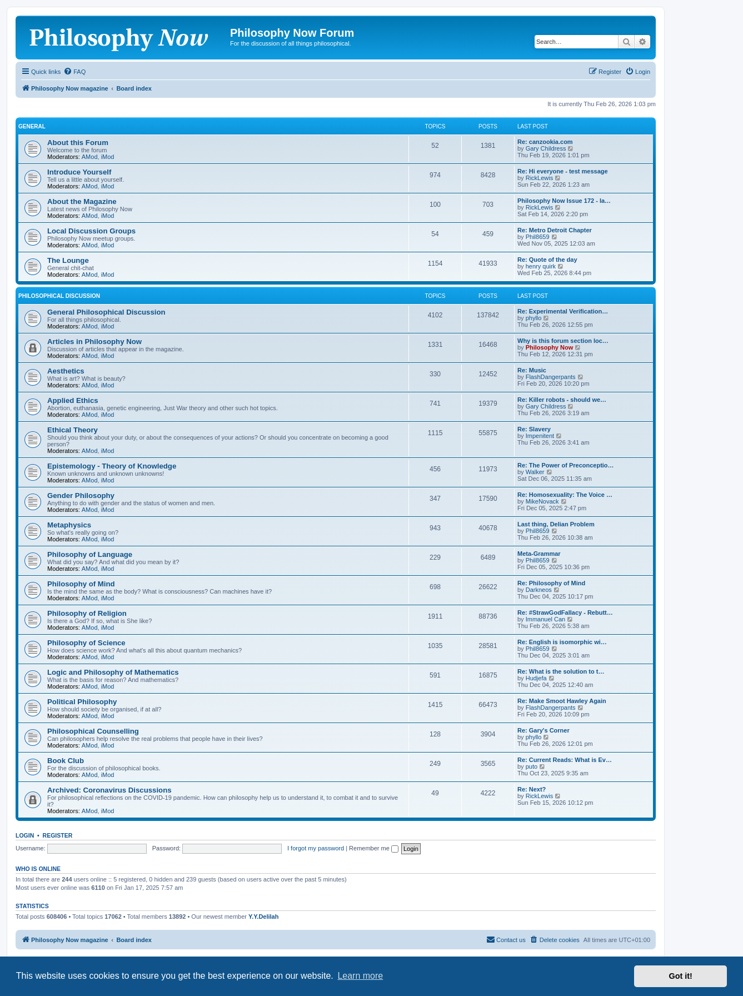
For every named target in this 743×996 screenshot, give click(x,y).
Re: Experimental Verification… (562, 311)
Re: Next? (531, 789)
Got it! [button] (680, 976)
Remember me (373, 848)
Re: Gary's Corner (543, 730)
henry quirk (541, 266)
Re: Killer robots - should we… (561, 399)
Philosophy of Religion (87, 613)
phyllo (534, 318)
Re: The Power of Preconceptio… (565, 465)
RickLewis (539, 178)
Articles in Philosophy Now (94, 341)
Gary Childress (546, 148)
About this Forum (77, 142)
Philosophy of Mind (81, 584)
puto (531, 766)
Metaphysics (69, 525)
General (32, 126)
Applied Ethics (72, 400)
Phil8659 (538, 236)
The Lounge (68, 260)
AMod (90, 156)
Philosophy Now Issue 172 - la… (564, 200)
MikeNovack (542, 501)
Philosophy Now (550, 347)
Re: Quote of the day (547, 259)
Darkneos (539, 589)
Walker (535, 472)
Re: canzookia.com (545, 141)
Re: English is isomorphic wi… (562, 642)
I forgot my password (315, 848)
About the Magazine (82, 201)
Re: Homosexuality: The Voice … (564, 494)
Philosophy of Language (89, 554)
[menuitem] (74, 71)
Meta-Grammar (539, 553)
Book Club (65, 760)
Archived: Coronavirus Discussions (109, 790)
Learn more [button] (360, 975)
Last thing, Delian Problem (556, 524)
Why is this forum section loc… (563, 340)
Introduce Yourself (79, 172)
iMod (107, 156)
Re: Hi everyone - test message (562, 171)
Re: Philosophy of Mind (551, 583)
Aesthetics (65, 371)
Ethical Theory (72, 430)
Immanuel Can (546, 619)
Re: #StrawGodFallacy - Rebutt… (565, 612)
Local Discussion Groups (91, 231)
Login (25, 835)
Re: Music (531, 370)
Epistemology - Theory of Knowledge (111, 466)
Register (58, 835)
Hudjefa (536, 678)
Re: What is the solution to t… (560, 671)
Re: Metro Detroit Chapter (554, 230)
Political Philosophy (82, 702)
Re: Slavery (534, 429)
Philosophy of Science (86, 643)
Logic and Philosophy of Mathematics (113, 672)
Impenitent (540, 435)
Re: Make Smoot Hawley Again (561, 701)
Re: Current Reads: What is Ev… (564, 759)
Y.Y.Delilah (263, 916)
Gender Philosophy (80, 495)
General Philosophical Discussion (106, 312)
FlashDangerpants (551, 377)
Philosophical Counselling (93, 731)
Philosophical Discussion (59, 296)
